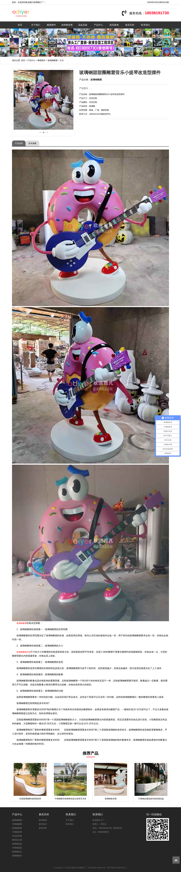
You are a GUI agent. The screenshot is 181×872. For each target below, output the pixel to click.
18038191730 (157, 13)
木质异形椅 (17, 836)
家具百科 (129, 25)
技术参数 (32, 143)
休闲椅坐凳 (67, 25)
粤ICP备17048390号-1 (117, 867)
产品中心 (98, 25)
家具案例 (114, 25)
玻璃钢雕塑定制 (23, 652)
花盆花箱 (82, 25)
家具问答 (43, 828)
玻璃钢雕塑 (53, 60)
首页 (20, 25)
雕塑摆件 (51, 25)
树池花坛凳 (17, 840)
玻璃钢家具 (17, 856)
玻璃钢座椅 (17, 828)
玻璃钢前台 (17, 852)
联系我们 (145, 25)
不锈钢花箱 (17, 848)
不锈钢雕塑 (17, 824)
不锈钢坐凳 (17, 832)
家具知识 (43, 824)
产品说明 (19, 143)
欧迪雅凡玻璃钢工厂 (78, 867)
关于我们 (35, 25)
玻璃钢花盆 (17, 844)
